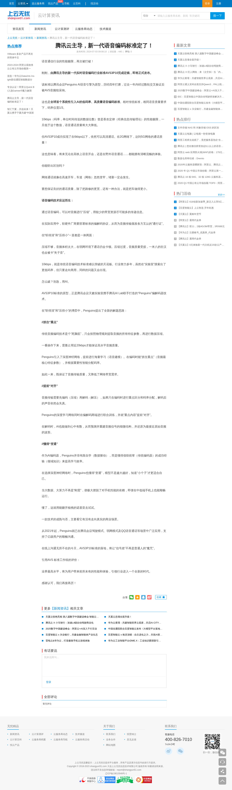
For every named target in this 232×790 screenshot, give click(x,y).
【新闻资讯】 (60, 608)
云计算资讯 (49, 15)
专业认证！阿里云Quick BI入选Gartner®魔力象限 (20, 89)
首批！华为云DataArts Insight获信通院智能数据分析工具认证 (20, 78)
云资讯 (23, 3)
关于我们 (109, 726)
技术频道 (80, 734)
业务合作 (110, 739)
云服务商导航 (60, 739)
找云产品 (53, 3)
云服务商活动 (82, 739)
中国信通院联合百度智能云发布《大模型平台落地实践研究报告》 (142, 628)
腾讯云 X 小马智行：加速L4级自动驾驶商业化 (70, 622)
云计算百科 (16, 739)
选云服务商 (38, 3)
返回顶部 (222, 781)
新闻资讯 (42, 37)
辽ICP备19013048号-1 (116, 773)
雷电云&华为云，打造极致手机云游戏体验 (68, 640)
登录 (207, 3)
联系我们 (110, 734)
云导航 (65, 3)
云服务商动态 (60, 734)
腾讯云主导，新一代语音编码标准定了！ (20, 100)
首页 (11, 3)
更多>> (221, 194)
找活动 (94, 3)
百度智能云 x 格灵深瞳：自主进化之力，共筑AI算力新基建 (138, 634)
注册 (218, 3)
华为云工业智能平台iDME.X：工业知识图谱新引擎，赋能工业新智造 (144, 640)
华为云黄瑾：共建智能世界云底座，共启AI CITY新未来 (137, 622)
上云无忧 (12, 37)
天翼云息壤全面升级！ (120, 616)
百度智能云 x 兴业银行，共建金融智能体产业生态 (72, 634)
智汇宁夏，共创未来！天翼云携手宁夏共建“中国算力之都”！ (20, 111)
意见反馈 (131, 739)
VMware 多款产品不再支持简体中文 (20, 56)
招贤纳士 (131, 734)
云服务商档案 (39, 739)
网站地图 (110, 745)
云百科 (77, 3)
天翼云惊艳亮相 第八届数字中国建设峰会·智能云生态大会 (76, 616)
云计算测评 (38, 734)
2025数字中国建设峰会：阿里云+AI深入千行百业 (71, 628)
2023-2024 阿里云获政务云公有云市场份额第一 (20, 67)
